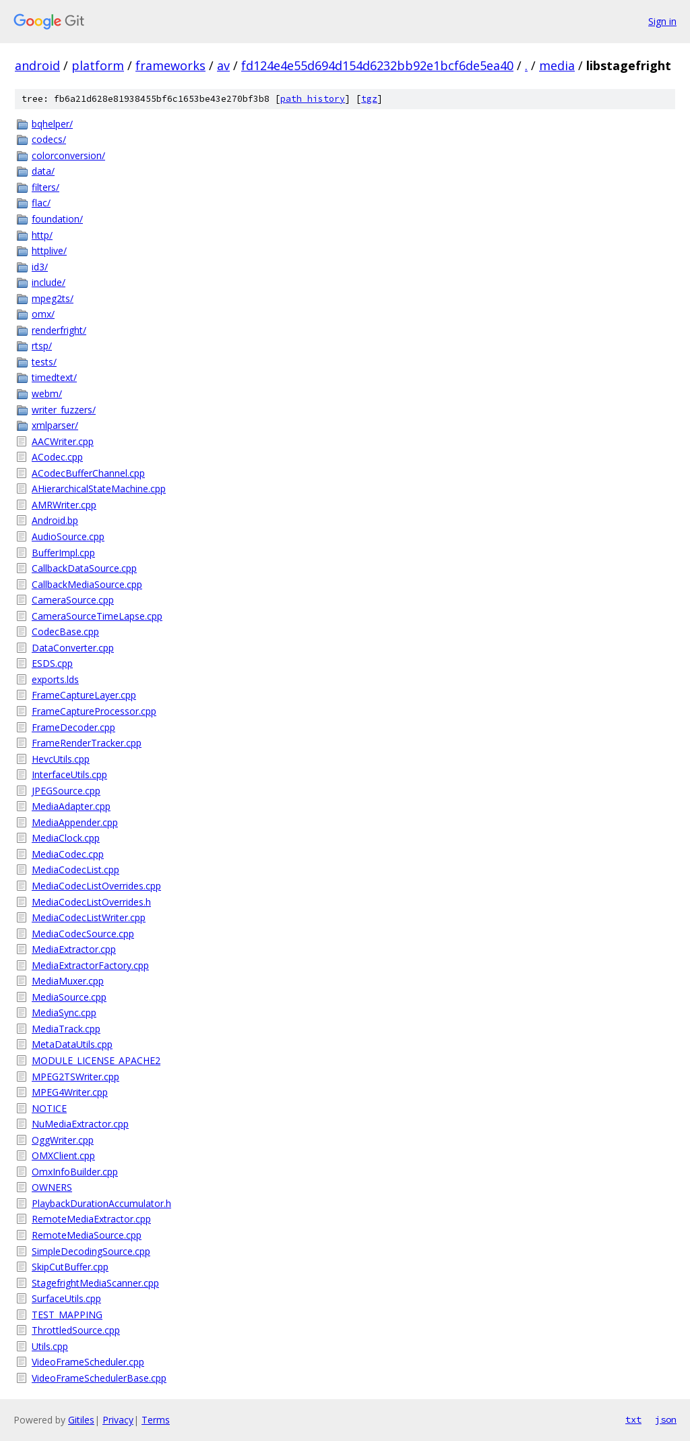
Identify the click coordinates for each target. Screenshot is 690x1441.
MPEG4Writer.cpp (70, 1092)
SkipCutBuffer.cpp (70, 1266)
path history (312, 99)
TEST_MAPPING (67, 1314)
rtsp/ (42, 345)
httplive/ (49, 250)
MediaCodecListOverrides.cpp (96, 885)
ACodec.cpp (57, 456)
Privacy (117, 1419)
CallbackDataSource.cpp (84, 568)
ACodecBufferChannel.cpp (88, 473)
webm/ (47, 393)
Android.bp (55, 520)
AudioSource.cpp (68, 536)
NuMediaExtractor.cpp (80, 1123)
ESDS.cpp (52, 663)
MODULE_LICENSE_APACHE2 (96, 1060)
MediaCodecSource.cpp (83, 933)
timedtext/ (54, 377)
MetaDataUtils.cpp (72, 1044)
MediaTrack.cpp (66, 1028)
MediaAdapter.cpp (71, 806)
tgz (369, 99)
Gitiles (81, 1419)
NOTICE (49, 1108)
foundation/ (57, 218)
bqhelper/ (52, 123)
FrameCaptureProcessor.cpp (94, 711)
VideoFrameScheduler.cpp (88, 1361)
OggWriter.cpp (63, 1140)
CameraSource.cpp (73, 599)
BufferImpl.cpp (63, 552)
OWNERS (52, 1187)
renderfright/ (59, 330)
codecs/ (49, 139)
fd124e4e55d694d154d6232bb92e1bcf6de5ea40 (377, 65)
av (223, 65)
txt (633, 1419)
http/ (42, 235)
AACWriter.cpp (63, 441)
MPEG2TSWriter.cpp (75, 1076)
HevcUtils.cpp (61, 759)
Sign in (662, 21)
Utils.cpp (50, 1346)
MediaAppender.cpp (75, 822)
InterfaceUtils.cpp (69, 774)
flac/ (41, 202)
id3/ (40, 266)
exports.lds (55, 679)
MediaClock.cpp (66, 837)
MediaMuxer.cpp (68, 980)
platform (97, 65)
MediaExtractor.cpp (74, 949)
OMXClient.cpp (63, 1155)
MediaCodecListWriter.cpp (89, 917)
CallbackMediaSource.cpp (87, 584)
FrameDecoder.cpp (73, 727)
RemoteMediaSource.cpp (87, 1235)
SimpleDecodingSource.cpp (91, 1251)
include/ (48, 282)
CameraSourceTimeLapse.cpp (97, 616)
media (557, 65)
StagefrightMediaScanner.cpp (95, 1282)
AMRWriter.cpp (64, 504)
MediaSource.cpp (69, 997)
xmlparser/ (55, 425)
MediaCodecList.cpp (75, 869)
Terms (156, 1419)
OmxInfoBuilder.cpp (75, 1171)
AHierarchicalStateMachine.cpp (99, 488)
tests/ (44, 361)
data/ (43, 171)
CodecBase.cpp (65, 631)
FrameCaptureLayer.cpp (84, 694)
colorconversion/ (68, 155)
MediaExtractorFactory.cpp (90, 965)
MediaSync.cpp (64, 1012)
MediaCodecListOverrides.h (91, 901)
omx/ (43, 313)
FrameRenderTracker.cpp (87, 742)
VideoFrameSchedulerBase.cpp (99, 1378)
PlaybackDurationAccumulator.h (101, 1203)
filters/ (45, 187)
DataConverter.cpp (73, 647)
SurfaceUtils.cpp (66, 1298)
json (666, 1419)
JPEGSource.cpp (66, 790)
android (37, 65)
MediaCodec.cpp (68, 854)
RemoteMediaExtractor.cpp (91, 1218)
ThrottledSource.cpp (76, 1330)
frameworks (170, 65)
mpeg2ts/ (52, 298)
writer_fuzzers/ (64, 409)
